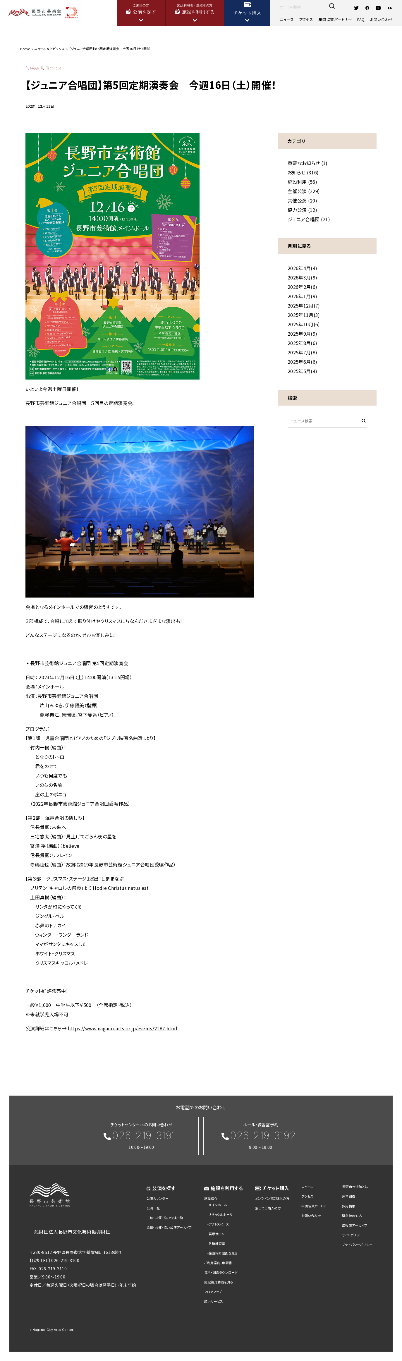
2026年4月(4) (302, 268)
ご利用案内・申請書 (218, 1262)
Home (25, 48)
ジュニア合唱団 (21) (309, 219)
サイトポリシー (352, 1235)
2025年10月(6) (304, 324)
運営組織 (348, 1196)
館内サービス (213, 1301)
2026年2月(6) (302, 286)
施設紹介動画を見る (223, 1253)
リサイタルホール (221, 1214)
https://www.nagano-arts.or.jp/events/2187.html (122, 1028)
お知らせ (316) (303, 172)
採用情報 (348, 1206)
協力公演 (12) (302, 209)
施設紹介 (210, 1198)
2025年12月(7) (304, 305)
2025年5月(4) (302, 371)
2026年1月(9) (302, 296)
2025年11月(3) (304, 314)
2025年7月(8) (302, 352)
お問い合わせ (381, 19)
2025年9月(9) (302, 333)
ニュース (287, 19)
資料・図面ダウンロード (221, 1272)
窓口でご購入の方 (268, 1208)
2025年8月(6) (302, 342)
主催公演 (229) (304, 191)
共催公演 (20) (302, 200)
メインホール (218, 1204)
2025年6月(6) (302, 361)
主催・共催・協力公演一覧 (165, 1217)
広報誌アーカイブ (354, 1225)
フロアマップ (213, 1291)
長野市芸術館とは (355, 1186)
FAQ (361, 19)
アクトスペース (219, 1224)
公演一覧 (153, 1208)
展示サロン (217, 1233)
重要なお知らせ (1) (308, 163)
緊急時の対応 (352, 1215)
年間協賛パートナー (335, 19)
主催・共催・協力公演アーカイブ (169, 1227)
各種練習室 (217, 1243)
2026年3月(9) (302, 277)
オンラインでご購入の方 (272, 1198)
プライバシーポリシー (357, 1244)
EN (390, 7)
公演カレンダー (158, 1198)
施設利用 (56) (302, 181)
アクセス (306, 19)
